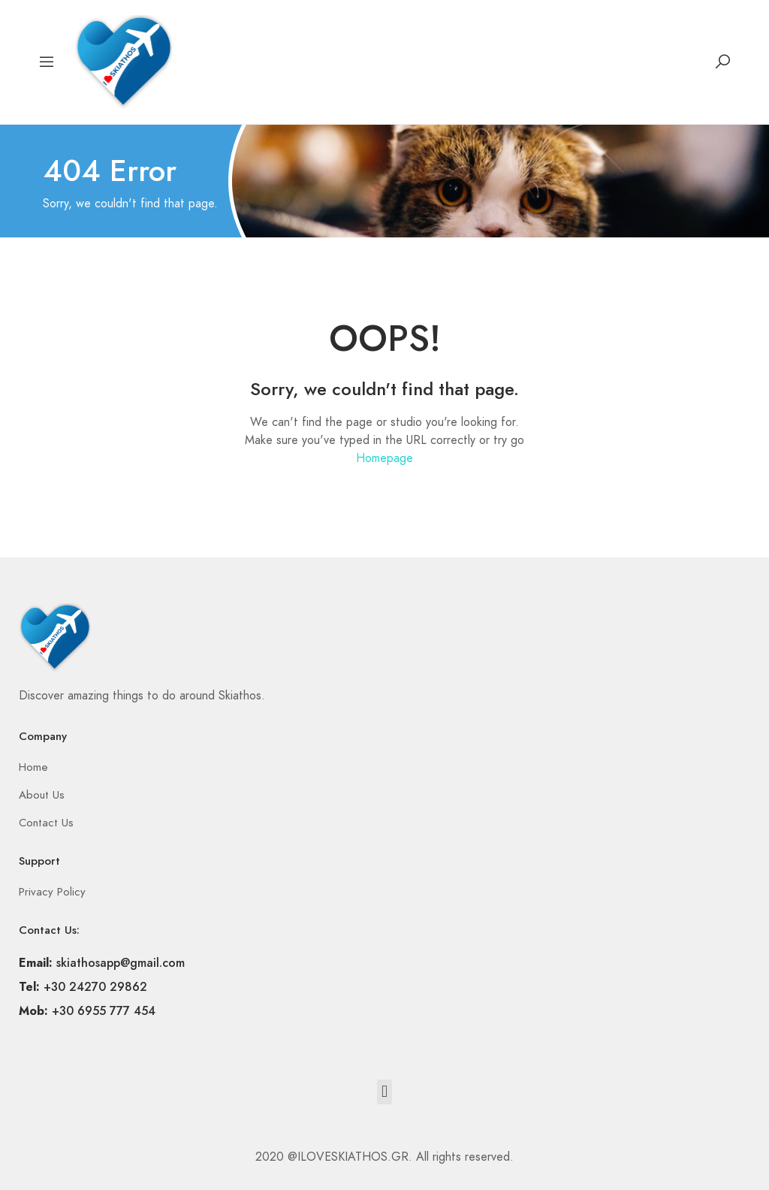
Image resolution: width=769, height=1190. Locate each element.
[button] (384, 1092)
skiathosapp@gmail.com (120, 962)
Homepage (384, 458)
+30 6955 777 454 (103, 1010)
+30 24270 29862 (95, 986)
